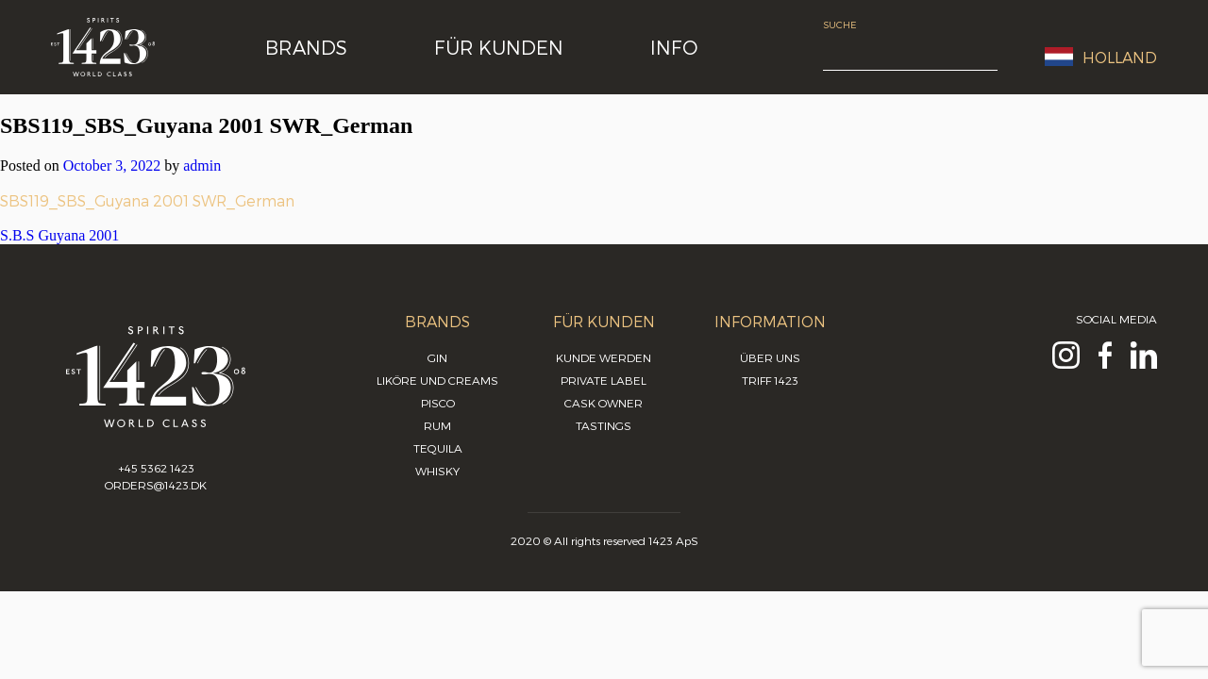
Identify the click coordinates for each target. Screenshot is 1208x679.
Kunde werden (603, 357)
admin (202, 165)
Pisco (438, 402)
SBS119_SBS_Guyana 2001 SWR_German (147, 200)
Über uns (770, 357)
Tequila (437, 448)
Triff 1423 (770, 380)
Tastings (603, 425)
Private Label (603, 380)
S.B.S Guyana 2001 (59, 235)
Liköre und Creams (437, 380)
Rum (437, 425)
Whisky (437, 470)
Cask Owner (603, 402)
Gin (437, 357)
